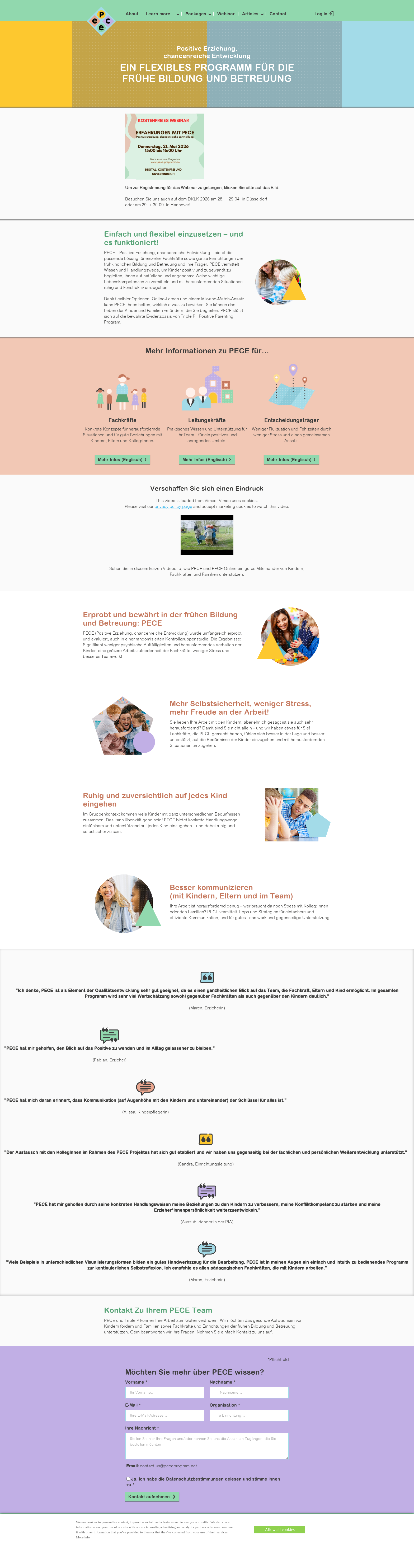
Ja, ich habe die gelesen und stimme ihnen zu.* (203, 1482)
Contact (278, 14)
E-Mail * (133, 1405)
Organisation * (225, 1405)
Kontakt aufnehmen (152, 1497)
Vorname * (136, 1382)
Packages (195, 14)
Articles (250, 14)
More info (83, 1537)
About (132, 14)
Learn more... (160, 14)
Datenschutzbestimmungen (195, 1479)
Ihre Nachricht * (142, 1428)
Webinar (226, 14)
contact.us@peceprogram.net (168, 1466)
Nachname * (223, 1382)
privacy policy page (173, 507)
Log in (320, 14)
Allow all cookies (280, 1529)
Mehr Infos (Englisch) (122, 460)
